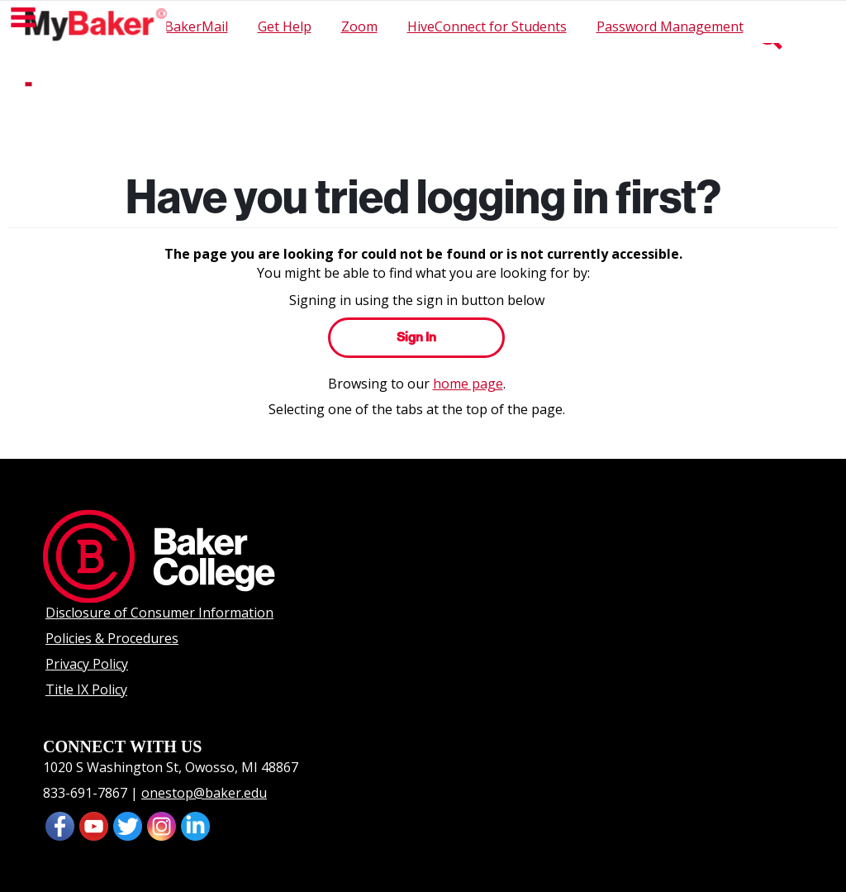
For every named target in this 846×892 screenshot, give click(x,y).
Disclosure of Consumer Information (159, 612)
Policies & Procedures (111, 638)
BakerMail (196, 26)
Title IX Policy (86, 689)
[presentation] (93, 825)
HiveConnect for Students (487, 26)
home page (468, 383)
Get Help (284, 26)
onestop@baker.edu (204, 793)
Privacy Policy (86, 664)
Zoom (359, 26)
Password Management (670, 26)
